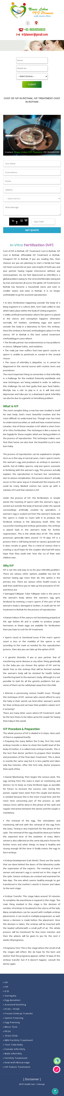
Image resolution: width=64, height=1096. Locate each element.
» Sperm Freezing (13, 1018)
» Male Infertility (12, 1053)
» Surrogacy (9, 995)
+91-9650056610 (32, 30)
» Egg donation (11, 1000)
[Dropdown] (32, 198)
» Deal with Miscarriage (16, 1062)
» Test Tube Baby (13, 1044)
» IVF (5, 986)
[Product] (32, 76)
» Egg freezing (11, 1022)
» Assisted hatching (14, 1004)
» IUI (5, 982)
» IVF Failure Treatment (17, 1067)
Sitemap (41, 1084)
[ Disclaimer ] (32, 1079)
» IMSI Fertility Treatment (18, 1040)
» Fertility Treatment (15, 1058)
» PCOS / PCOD (11, 1009)
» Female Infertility (14, 1049)
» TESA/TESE (10, 1035)
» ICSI (6, 991)
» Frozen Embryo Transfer (18, 1013)
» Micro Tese (10, 1027)
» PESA (7, 1031)
